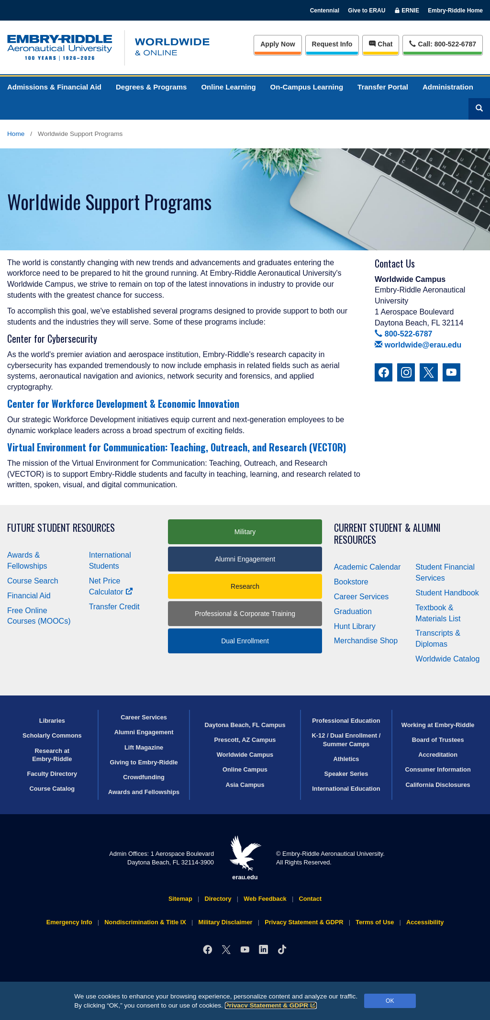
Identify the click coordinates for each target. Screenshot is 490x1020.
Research (245, 586)
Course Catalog (52, 788)
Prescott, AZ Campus (245, 739)
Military (245, 532)
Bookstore (351, 582)
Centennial (324, 10)
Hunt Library (355, 626)
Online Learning (228, 87)
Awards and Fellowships (143, 792)
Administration (448, 87)
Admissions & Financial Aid (54, 87)
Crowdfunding (144, 777)
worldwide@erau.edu (418, 345)
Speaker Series (346, 773)
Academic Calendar (367, 567)
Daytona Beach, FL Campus (244, 725)
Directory (217, 898)
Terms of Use (375, 922)
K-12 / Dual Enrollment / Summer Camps (346, 739)
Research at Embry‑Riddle (52, 754)
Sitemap (180, 898)
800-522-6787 (403, 334)
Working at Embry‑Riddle (438, 725)
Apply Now (277, 44)
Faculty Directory (52, 773)
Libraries (52, 720)
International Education (346, 788)
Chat (380, 44)
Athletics (346, 758)
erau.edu (245, 858)
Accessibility (425, 922)
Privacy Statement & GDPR (271, 1005)
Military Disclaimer (225, 922)
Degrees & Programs (151, 87)
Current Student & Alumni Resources (387, 534)
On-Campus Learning (307, 87)
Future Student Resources (61, 528)
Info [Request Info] (332, 44)
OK (390, 1001)
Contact (310, 898)
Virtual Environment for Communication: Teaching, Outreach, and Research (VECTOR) (176, 447)
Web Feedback (265, 898)
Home (15, 133)
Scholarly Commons (52, 735)
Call (442, 43)
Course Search (32, 581)
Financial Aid (29, 596)
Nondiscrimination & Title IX (145, 922)
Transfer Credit (114, 607)
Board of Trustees (438, 739)
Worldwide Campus (245, 754)
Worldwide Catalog (447, 659)
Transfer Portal (382, 87)
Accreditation (437, 754)
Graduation (353, 611)
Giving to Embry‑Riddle (144, 762)
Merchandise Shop (366, 641)
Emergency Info (69, 922)
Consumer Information (438, 769)
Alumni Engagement (245, 559)
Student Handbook (447, 593)
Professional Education (346, 720)
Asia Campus (244, 784)
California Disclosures (438, 784)
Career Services (361, 597)
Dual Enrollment (245, 641)
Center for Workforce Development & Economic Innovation (123, 403)
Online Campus (245, 769)
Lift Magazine (143, 747)
